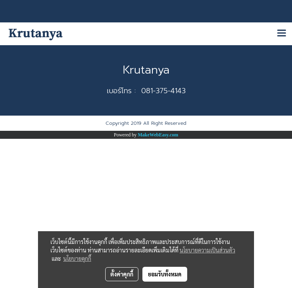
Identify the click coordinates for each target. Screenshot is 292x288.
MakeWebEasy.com (158, 135)
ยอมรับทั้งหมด (165, 274)
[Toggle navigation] (281, 33)
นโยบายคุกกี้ (77, 258)
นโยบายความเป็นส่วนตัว (207, 250)
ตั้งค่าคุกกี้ (121, 274)
